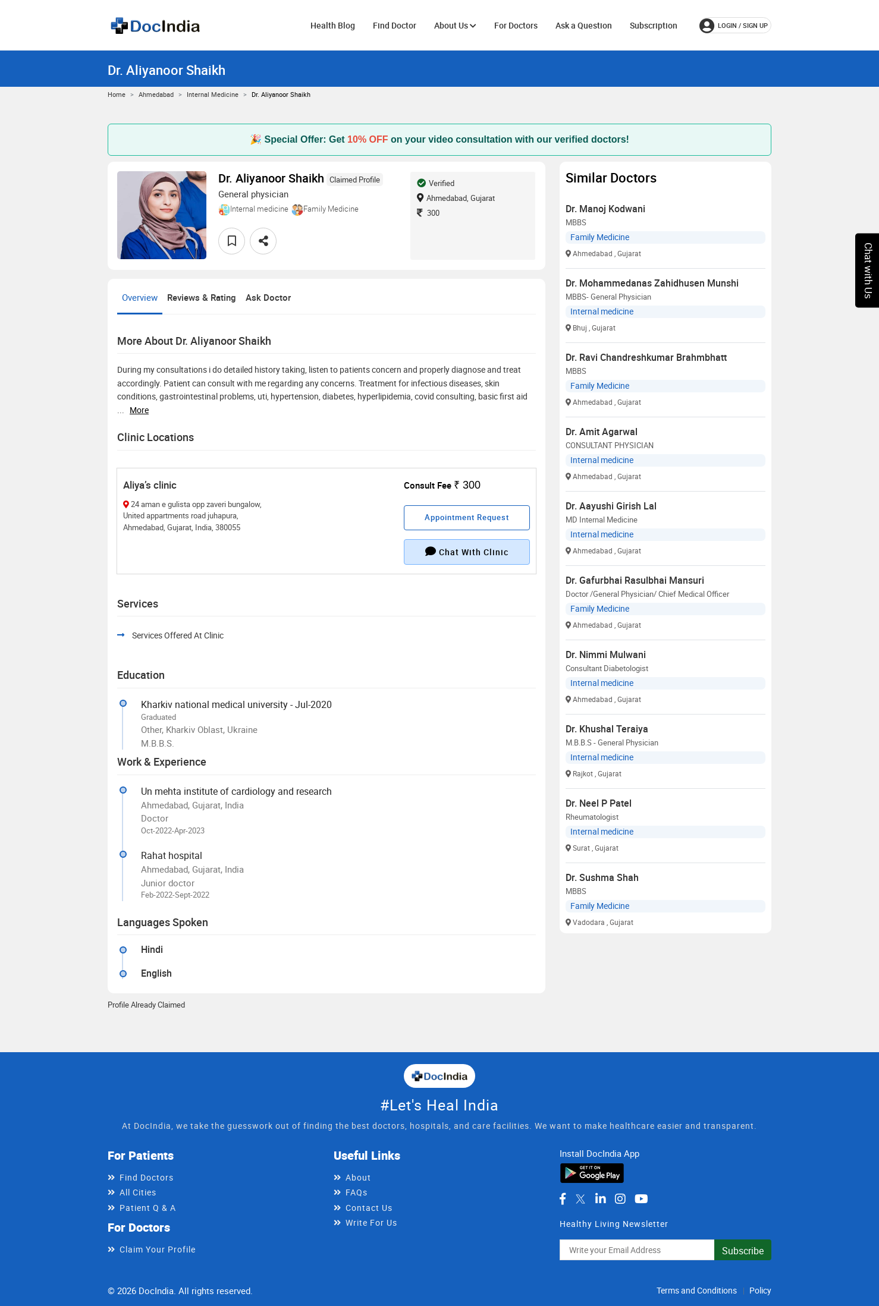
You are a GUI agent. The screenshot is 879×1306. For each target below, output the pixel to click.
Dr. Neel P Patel (599, 803)
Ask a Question (583, 25)
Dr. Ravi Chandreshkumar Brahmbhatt (646, 357)
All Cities (138, 1192)
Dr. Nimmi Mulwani (606, 654)
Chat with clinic (466, 552)
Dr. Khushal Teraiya (607, 728)
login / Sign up (733, 25)
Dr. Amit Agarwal (602, 431)
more (139, 410)
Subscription (653, 25)
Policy (760, 1290)
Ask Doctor (268, 297)
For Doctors (516, 25)
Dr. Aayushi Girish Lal (611, 505)
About (358, 1177)
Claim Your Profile (158, 1249)
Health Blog (332, 25)
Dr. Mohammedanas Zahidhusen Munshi (652, 282)
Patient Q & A (148, 1207)
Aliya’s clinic (150, 485)
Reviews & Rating (201, 297)
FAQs (357, 1192)
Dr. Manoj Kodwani (605, 208)
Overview (140, 297)
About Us (455, 25)
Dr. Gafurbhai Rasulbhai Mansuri (635, 580)
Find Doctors (147, 1177)
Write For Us (371, 1222)
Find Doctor (394, 25)
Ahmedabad (156, 94)
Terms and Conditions (697, 1290)
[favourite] (231, 241)
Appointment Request (467, 517)
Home (116, 94)
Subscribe (743, 1250)
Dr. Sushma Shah (602, 877)
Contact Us (369, 1207)
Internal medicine (212, 94)
